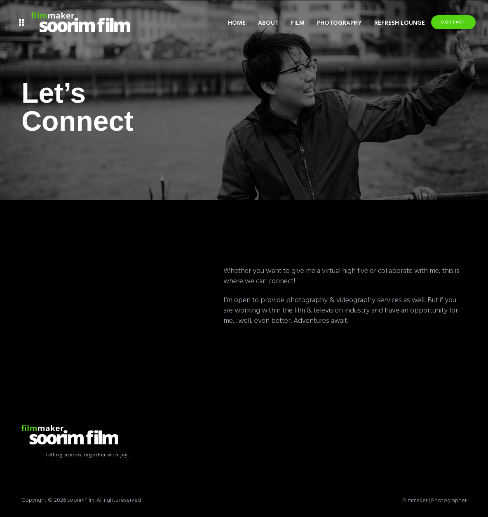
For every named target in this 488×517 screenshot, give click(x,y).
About (268, 22)
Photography (339, 22)
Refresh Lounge (399, 22)
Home (237, 22)
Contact (453, 22)
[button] (21, 22)
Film (298, 22)
